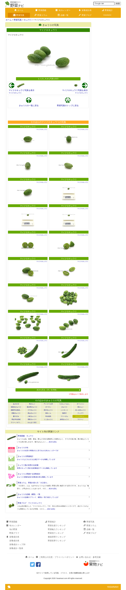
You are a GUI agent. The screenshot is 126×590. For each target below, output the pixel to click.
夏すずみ (16, 416)
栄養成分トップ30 (17, 544)
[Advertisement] (48, 114)
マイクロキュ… (80, 416)
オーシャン (80, 404)
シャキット (64, 410)
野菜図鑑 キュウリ (25, 436)
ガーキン (48, 407)
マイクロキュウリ (15, 93)
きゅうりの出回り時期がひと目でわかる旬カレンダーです (38, 450)
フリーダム (64, 416)
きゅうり (64, 407)
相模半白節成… (16, 410)
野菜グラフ (14, 533)
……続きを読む (51, 442)
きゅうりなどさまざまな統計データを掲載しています (36, 459)
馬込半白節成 (16, 419)
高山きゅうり (32, 413)
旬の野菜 (13, 529)
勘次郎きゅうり (32, 407)
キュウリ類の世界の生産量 (28, 465)
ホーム (18, 10)
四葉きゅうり (16, 413)
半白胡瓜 (48, 416)
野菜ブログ (85, 15)
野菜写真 (18, 15)
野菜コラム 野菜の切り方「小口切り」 (33, 483)
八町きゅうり (32, 416)
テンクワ (80, 413)
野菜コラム (40, 15)
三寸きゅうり (32, 410)
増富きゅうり (32, 419)
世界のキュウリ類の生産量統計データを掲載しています (37, 468)
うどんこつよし (64, 404)
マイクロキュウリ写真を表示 (21, 90)
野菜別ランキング (56, 533)
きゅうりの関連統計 (25, 456)
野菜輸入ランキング (57, 529)
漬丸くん (48, 413)
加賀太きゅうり (16, 407)
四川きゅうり (48, 410)
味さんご (32, 404)
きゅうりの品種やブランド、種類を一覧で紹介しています (38, 497)
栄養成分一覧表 (16, 548)
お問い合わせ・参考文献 (88, 557)
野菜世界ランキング (57, 541)
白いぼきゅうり (80, 410)
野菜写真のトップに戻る (68, 105)
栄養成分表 (85, 10)
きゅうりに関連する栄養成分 (29, 474)
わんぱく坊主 (32, 422)
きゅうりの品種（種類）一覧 (29, 494)
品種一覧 (63, 15)
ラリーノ (80, 419)
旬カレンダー (63, 10)
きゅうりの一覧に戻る (29, 105)
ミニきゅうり (48, 419)
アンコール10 (48, 404)
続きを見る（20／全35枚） (58, 390)
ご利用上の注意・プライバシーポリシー (55, 557)
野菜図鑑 (40, 10)
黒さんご (80, 407)
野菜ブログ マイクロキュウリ (30, 503)
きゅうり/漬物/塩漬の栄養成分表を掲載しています (35, 477)
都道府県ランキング (57, 537)
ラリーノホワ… (16, 422)
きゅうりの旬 (23, 448)
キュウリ (28, 20)
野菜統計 (107, 10)
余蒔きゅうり (64, 419)
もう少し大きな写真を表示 (48, 79)
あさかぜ (16, 404)
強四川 (64, 413)
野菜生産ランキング (57, 525)
